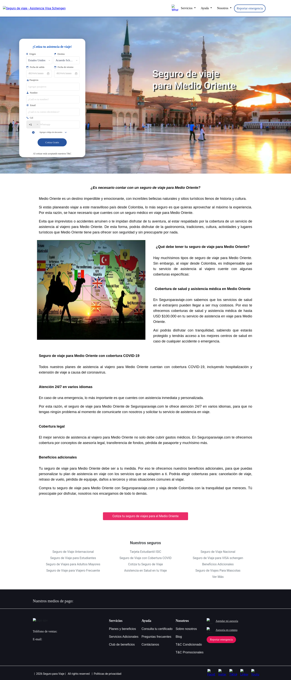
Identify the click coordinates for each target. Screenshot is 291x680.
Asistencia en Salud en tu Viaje (145, 570)
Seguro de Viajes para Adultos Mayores (73, 564)
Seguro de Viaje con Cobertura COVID (146, 558)
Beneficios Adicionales (218, 564)
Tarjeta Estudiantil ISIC (145, 552)
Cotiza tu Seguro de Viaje (145, 564)
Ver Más (218, 577)
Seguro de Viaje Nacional (218, 552)
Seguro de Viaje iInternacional (73, 552)
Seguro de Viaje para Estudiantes (73, 558)
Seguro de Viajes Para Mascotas (217, 570)
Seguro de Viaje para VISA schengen (218, 558)
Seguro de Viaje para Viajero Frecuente (73, 570)
